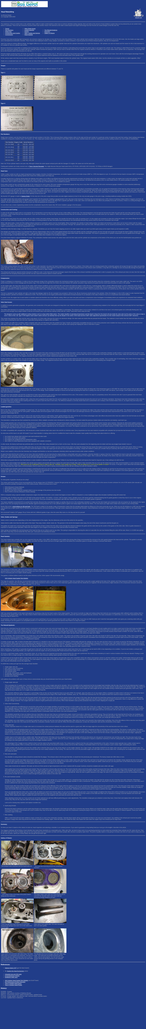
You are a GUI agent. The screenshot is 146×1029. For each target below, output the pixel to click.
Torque (7, 28)
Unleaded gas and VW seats (13, 974)
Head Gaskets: (5, 536)
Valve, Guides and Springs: (9, 517)
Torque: (3, 65)
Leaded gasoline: (6, 406)
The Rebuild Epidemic (50, 30)
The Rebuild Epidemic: (8, 625)
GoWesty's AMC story (11, 977)
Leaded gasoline (29, 30)
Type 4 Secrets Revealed (36, 166)
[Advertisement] (61, 1014)
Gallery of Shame (49, 33)
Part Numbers (9, 30)
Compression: (5, 278)
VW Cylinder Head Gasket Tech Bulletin (16, 578)
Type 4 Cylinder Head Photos (13, 985)
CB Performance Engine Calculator (15, 982)
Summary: (4, 824)
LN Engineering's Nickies (12, 976)
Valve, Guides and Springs (32, 33)
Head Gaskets (28, 34)
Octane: (3, 476)
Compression (9, 34)
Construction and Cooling (12, 33)
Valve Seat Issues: (6, 302)
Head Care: (4, 171)
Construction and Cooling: (9, 209)
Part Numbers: (5, 134)
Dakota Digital (25, 196)
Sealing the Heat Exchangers (15, 971)
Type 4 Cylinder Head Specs (13, 983)
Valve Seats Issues (30, 28)
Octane (26, 31)
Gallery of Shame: (6, 838)
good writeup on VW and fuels (21, 506)
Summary (47, 31)
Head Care (8, 31)
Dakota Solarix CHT (11, 968)
